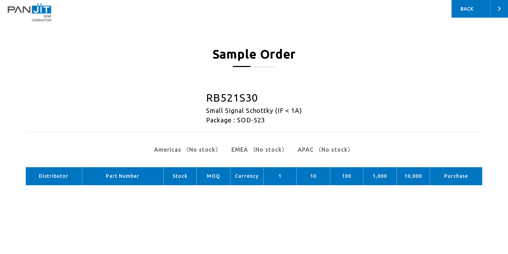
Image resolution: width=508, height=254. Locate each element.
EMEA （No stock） (259, 149)
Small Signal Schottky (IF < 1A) (254, 110)
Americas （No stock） (187, 149)
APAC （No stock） (325, 149)
